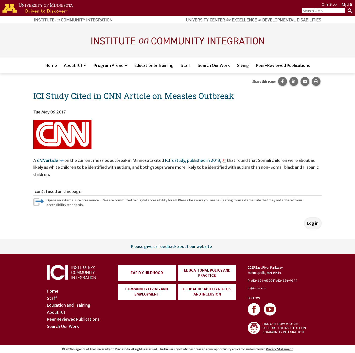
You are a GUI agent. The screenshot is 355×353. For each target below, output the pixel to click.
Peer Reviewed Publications (73, 319)
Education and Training (68, 305)
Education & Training (154, 65)
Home (51, 65)
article (50, 160)
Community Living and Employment (146, 292)
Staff (186, 65)
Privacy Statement (279, 349)
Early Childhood (147, 273)
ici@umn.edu (257, 288)
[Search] (349, 10)
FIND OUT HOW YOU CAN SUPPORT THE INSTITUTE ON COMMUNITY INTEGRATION (277, 328)
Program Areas (108, 65)
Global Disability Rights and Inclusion (207, 292)
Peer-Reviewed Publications (283, 65)
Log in (313, 223)
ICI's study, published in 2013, (195, 160)
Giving (243, 65)
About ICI (73, 65)
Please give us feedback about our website (171, 246)
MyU (347, 4)
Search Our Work (214, 65)
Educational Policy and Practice (207, 273)
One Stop (329, 4)
